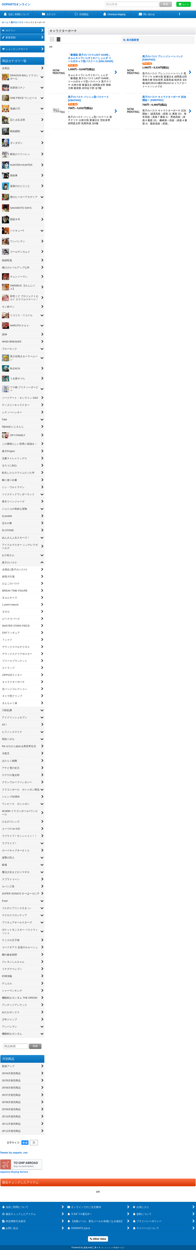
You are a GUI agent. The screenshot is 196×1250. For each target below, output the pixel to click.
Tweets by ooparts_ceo (14, 1152)
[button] (179, 14)
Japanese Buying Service (14, 1172)
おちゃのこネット (92, 1247)
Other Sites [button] (98, 1238)
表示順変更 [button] (131, 39)
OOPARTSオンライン (16, 4)
